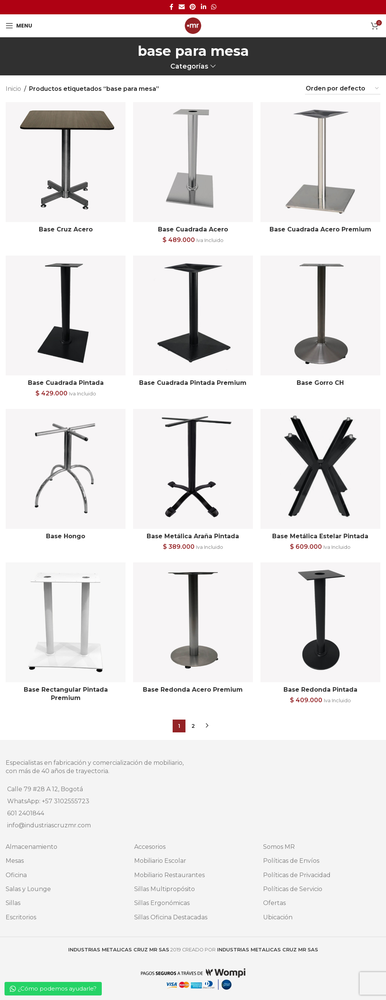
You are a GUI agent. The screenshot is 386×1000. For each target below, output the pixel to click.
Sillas (13, 903)
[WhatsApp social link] (213, 7)
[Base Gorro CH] (320, 315)
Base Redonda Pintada (320, 689)
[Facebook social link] (171, 7)
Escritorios (21, 917)
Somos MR (279, 846)
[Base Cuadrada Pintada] (66, 315)
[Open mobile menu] (19, 25)
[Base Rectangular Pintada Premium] (66, 622)
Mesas (15, 860)
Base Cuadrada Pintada (66, 382)
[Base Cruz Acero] (66, 162)
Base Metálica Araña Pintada (193, 536)
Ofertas (274, 903)
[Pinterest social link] (192, 7)
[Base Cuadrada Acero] (193, 162)
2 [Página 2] (193, 726)
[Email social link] (181, 7)
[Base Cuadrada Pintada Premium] (193, 315)
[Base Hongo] (66, 469)
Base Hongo (65, 536)
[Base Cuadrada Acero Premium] (320, 162)
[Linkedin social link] (203, 7)
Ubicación (278, 917)
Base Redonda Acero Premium (193, 689)
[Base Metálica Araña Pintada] (193, 469)
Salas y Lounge (28, 889)
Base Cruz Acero (66, 229)
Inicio (13, 88)
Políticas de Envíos (291, 860)
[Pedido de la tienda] (342, 89)
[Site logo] (193, 25)
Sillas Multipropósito (164, 889)
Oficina (16, 875)
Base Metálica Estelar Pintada (321, 536)
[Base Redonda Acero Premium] (193, 622)
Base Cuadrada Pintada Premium (193, 382)
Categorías (189, 66)
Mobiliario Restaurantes (169, 875)
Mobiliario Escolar (160, 860)
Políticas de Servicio (292, 889)
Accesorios (149, 846)
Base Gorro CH (320, 382)
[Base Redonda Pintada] (320, 622)
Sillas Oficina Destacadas (170, 917)
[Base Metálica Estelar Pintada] (320, 469)
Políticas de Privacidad (297, 875)
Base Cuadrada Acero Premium (320, 229)
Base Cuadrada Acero (193, 229)
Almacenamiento (31, 846)
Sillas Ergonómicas (162, 903)
